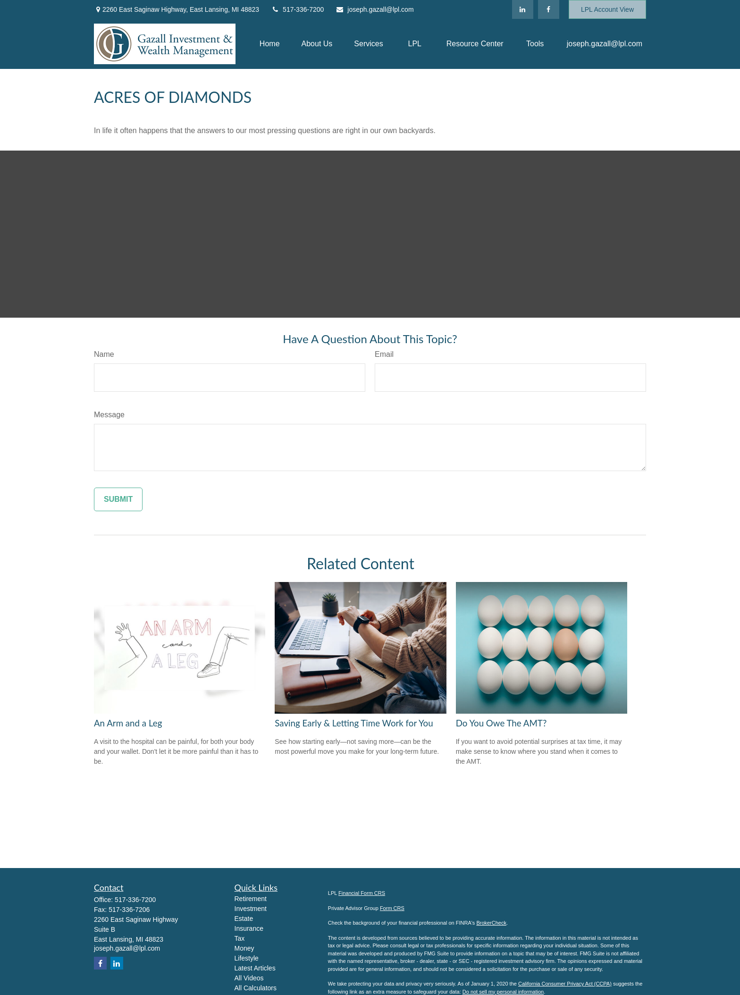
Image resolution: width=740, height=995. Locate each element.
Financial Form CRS (361, 893)
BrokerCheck (491, 923)
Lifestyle (247, 958)
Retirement (251, 898)
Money (244, 948)
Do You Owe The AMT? (501, 723)
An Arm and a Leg (128, 723)
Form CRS (392, 908)
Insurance (249, 928)
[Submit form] (118, 499)
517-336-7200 (297, 9)
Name (104, 354)
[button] (270, 44)
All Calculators (256, 988)
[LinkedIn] (522, 9)
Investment (251, 908)
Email (384, 354)
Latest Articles (255, 968)
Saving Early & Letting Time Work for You (354, 723)
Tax (240, 938)
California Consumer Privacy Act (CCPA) (565, 984)
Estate (244, 918)
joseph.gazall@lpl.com (374, 9)
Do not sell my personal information (503, 992)
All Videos (249, 978)
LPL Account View (607, 9)
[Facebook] (548, 9)
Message (109, 415)
